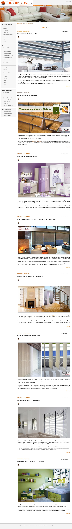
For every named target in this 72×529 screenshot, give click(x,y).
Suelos (4, 41)
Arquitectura (6, 92)
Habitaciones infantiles (8, 36)
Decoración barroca (7, 47)
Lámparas (5, 76)
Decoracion (20, 23)
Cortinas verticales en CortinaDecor (28, 335)
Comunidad (64, 4)
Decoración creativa (7, 113)
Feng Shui (5, 62)
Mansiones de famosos (8, 105)
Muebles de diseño (7, 115)
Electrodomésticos (7, 72)
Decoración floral (7, 99)
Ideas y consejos (6, 101)
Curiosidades (6, 96)
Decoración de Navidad (8, 97)
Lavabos (5, 78)
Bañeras (5, 69)
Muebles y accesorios (7, 67)
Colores (5, 94)
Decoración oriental (7, 59)
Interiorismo (5, 103)
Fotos (58, 4)
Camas (4, 71)
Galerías (53, 4)
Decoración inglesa (7, 51)
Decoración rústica (7, 61)
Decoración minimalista (8, 55)
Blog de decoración (6, 109)
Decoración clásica (7, 49)
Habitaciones (6, 32)
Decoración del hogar (7, 24)
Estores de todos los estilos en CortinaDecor (30, 461)
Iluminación (5, 37)
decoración (25, 525)
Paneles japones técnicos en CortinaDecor (30, 276)
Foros (48, 4)
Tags (26, 23)
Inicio (69, 4)
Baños (4, 26)
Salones (5, 39)
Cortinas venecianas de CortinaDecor (28, 400)
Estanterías (5, 74)
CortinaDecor (30, 23)
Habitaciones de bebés (8, 34)
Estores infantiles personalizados (27, 156)
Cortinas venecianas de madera (27, 95)
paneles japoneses (52, 315)
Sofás (4, 86)
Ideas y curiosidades (7, 90)
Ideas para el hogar (7, 111)
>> (48, 520)
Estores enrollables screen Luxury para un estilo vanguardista (36, 219)
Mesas (4, 80)
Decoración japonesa (7, 53)
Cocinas (5, 28)
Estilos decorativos (6, 45)
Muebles (5, 82)
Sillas (4, 84)
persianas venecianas (36, 141)
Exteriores (5, 30)
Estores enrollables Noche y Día (27, 34)
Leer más (68, 86)
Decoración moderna (7, 57)
